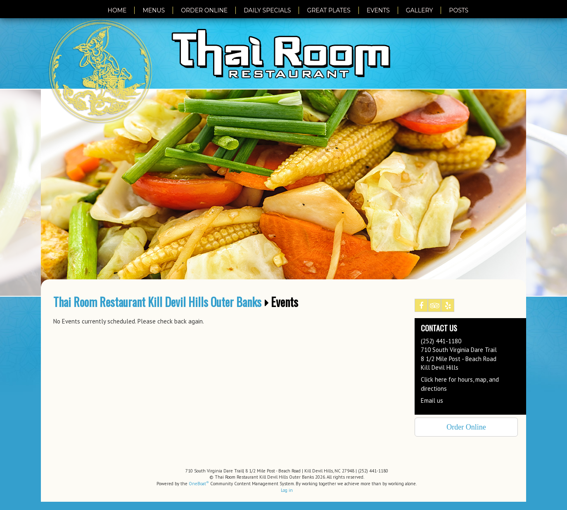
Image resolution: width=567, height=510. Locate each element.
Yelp (447, 307)
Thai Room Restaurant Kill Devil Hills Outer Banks (157, 302)
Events (378, 10)
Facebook (421, 307)
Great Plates (328, 10)
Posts (458, 10)
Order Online (204, 10)
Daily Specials (267, 10)
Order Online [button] (466, 427)
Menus (153, 10)
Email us (432, 400)
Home (117, 10)
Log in (287, 490)
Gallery (419, 10)
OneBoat (199, 483)
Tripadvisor (434, 307)
